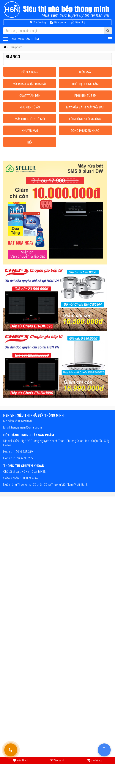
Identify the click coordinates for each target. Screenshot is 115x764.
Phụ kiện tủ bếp (85, 96)
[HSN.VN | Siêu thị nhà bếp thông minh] (57, 9)
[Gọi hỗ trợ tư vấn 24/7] (10, 749)
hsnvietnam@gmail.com (26, 427)
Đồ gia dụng (29, 72)
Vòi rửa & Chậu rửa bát (29, 84)
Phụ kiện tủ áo (30, 107)
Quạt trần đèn (29, 96)
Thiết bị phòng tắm (85, 84)
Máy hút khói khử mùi (30, 119)
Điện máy (85, 72)
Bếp (29, 142)
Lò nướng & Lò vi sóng (85, 119)
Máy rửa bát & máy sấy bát (85, 107)
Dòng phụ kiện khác (85, 131)
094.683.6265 (24, 458)
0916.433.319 (24, 452)
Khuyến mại (30, 131)
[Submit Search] (108, 30)
